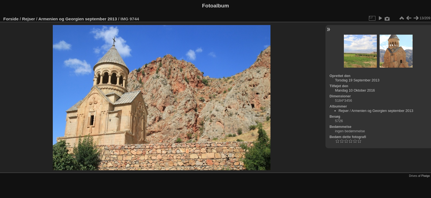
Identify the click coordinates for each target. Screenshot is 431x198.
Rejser (28, 18)
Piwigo (425, 175)
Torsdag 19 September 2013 (357, 80)
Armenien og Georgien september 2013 (77, 18)
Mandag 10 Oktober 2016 (355, 90)
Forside (10, 18)
